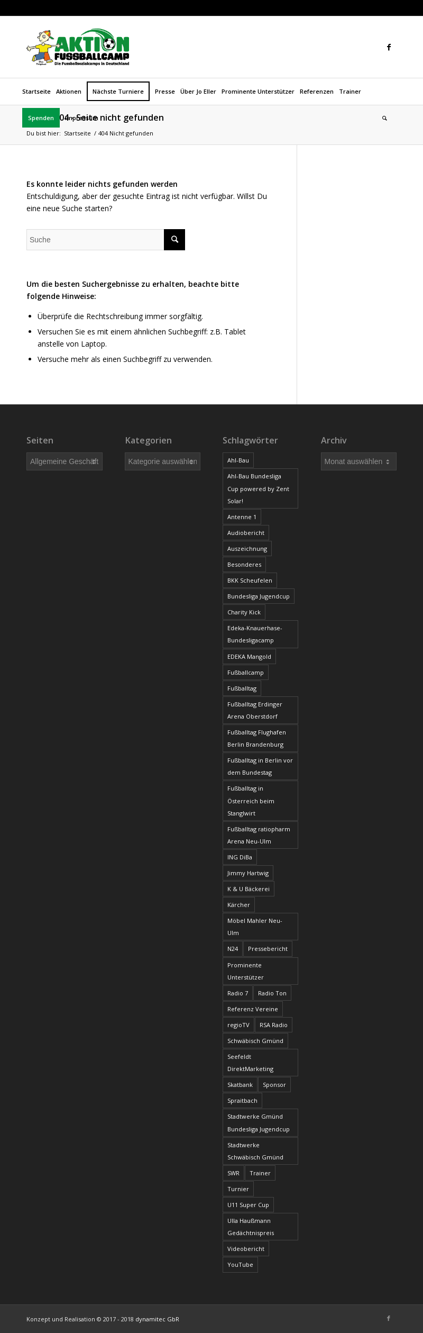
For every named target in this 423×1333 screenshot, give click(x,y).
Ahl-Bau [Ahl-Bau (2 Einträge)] (238, 460)
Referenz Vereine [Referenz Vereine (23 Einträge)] (252, 1009)
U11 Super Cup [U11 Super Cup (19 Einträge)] (248, 1205)
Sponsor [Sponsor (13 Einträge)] (274, 1085)
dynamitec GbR (157, 1319)
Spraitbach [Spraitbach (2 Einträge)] (242, 1100)
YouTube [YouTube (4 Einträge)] (240, 1264)
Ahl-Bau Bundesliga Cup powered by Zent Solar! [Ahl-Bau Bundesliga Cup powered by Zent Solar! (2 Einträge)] (258, 488)
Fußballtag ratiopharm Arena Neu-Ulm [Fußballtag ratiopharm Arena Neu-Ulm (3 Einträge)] (258, 835)
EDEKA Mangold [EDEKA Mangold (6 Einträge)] (249, 656)
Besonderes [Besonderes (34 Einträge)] (244, 564)
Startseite (77, 133)
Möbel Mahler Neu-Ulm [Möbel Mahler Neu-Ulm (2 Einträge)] (254, 927)
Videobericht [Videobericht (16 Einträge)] (245, 1249)
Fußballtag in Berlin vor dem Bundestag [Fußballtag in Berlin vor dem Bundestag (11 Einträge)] (260, 766)
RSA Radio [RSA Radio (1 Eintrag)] (274, 1025)
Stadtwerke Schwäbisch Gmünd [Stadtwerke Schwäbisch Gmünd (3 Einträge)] (255, 1151)
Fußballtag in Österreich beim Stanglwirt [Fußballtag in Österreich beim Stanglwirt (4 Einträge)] (250, 800)
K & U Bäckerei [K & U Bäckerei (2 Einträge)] (248, 889)
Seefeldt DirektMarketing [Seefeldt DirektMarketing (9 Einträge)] (250, 1063)
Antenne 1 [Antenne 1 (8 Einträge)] (241, 517)
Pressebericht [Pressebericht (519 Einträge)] (268, 949)
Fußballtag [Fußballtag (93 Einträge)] (241, 688)
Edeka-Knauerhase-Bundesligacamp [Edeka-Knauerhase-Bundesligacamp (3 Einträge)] (254, 634)
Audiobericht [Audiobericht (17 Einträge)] (245, 533)
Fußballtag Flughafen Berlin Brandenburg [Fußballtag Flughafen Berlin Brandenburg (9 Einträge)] (256, 738)
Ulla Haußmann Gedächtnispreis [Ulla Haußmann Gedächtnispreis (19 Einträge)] (250, 1227)
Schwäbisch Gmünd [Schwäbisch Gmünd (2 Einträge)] (255, 1041)
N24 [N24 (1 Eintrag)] (232, 949)
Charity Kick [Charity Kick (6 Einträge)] (244, 612)
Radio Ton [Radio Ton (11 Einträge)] (272, 993)
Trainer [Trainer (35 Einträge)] (260, 1173)
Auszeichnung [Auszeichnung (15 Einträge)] (247, 548)
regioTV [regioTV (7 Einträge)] (238, 1025)
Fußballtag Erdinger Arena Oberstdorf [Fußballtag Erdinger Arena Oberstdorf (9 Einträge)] (254, 710)
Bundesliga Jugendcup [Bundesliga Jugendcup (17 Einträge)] (258, 596)
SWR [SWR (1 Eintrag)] (233, 1173)
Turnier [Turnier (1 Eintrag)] (238, 1189)
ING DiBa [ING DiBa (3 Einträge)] (239, 857)
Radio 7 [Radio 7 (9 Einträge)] (237, 993)
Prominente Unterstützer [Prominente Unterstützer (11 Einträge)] (245, 971)
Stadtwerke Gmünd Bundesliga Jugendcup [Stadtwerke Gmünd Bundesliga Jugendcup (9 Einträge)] (258, 1122)
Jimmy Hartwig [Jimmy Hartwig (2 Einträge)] (248, 873)
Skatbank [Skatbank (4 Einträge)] (240, 1085)
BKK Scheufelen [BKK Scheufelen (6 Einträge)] (249, 580)
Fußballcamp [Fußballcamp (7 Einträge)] (245, 672)
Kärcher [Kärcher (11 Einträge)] (238, 905)
